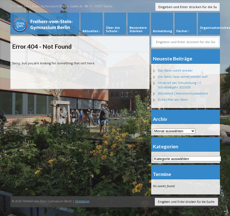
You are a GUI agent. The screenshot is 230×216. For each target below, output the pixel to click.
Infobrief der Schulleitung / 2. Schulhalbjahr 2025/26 (180, 85)
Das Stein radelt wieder (175, 70)
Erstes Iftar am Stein (173, 99)
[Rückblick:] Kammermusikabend (183, 93)
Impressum (82, 201)
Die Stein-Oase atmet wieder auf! (183, 76)
